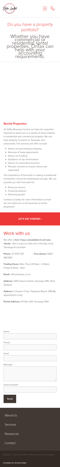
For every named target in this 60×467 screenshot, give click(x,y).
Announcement (11, 385)
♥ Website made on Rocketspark (41, 454)
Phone (7, 342)
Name (6, 331)
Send (10, 399)
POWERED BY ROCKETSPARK (14, 463)
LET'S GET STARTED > (30, 219)
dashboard (23, 454)
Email (6, 353)
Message (8, 364)
